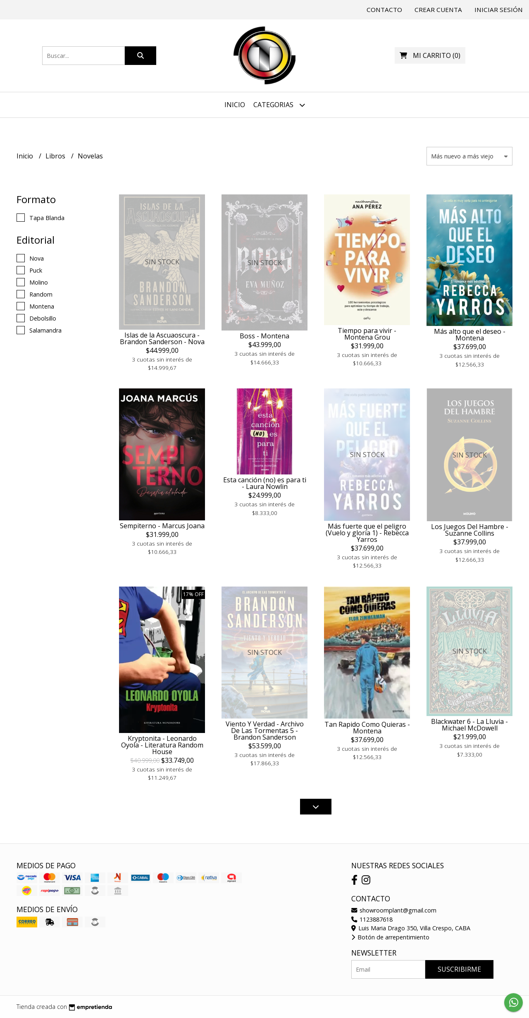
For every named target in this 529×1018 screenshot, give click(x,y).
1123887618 (372, 919)
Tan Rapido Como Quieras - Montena (367, 727)
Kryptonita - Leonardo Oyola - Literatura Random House (162, 745)
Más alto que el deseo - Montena (469, 335)
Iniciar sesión (498, 9)
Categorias (279, 104)
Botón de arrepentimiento (390, 937)
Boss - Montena (264, 335)
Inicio (234, 104)
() (430, 55)
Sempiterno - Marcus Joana (162, 525)
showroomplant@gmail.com (393, 910)
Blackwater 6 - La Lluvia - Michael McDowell (469, 725)
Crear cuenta (438, 9)
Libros (56, 155)
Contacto (384, 9)
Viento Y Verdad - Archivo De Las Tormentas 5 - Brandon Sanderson (265, 730)
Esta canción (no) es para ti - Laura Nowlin (264, 483)
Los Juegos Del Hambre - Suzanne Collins (469, 530)
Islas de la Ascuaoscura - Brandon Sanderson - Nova (162, 338)
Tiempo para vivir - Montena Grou (367, 334)
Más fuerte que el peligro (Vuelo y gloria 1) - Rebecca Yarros (367, 533)
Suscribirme (459, 969)
